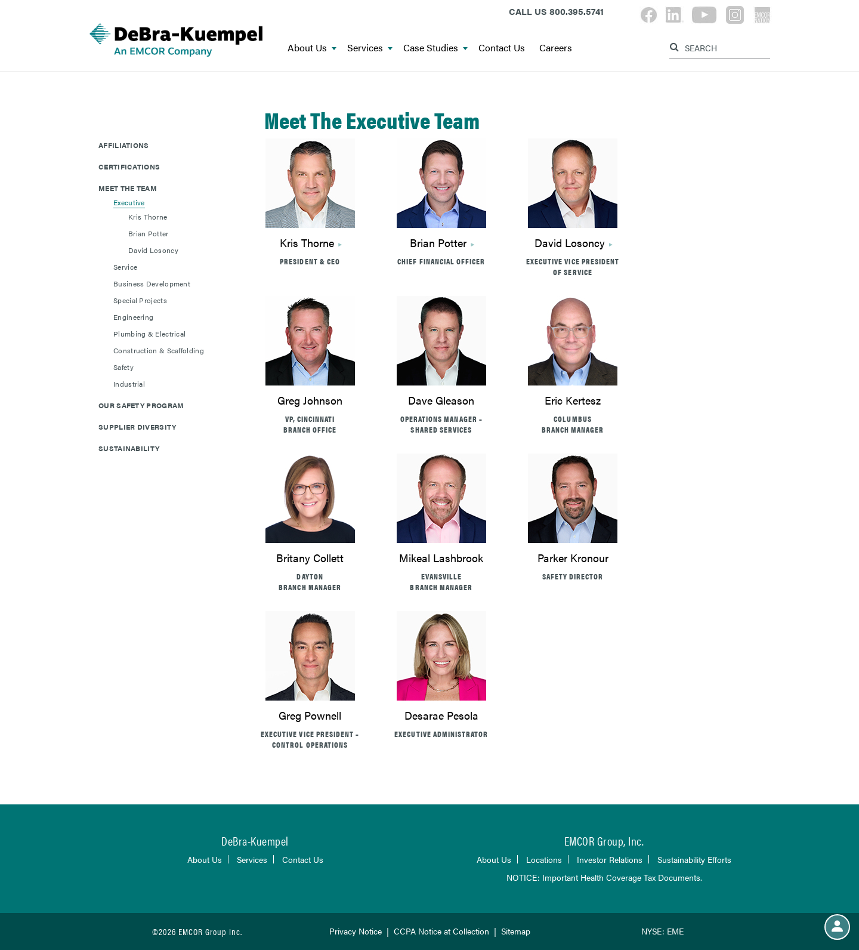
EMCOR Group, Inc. (604, 840)
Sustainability (128, 448)
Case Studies (435, 48)
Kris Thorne (307, 242)
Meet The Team (127, 188)
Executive (129, 202)
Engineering (133, 316)
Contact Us (501, 48)
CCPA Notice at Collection (441, 931)
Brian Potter (438, 242)
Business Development (151, 283)
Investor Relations (609, 859)
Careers (555, 48)
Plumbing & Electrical (149, 333)
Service (125, 266)
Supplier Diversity (137, 426)
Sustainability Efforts (694, 859)
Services (370, 48)
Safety (123, 367)
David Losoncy (569, 242)
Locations (544, 859)
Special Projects (140, 300)
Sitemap (515, 931)
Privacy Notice (355, 931)
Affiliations (123, 145)
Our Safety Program (141, 405)
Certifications (129, 166)
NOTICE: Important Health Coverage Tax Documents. (604, 877)
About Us (312, 48)
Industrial (129, 383)
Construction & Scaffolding (158, 350)
